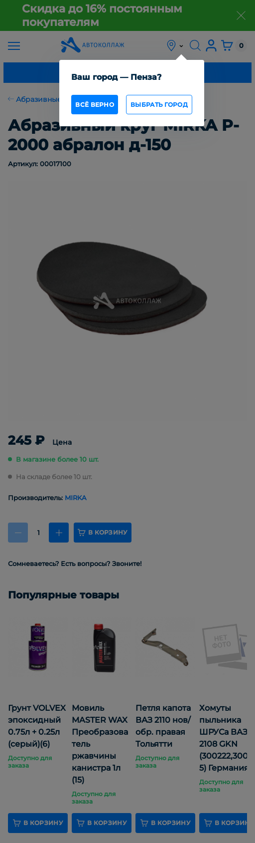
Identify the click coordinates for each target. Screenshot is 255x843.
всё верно (94, 104)
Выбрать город (159, 104)
